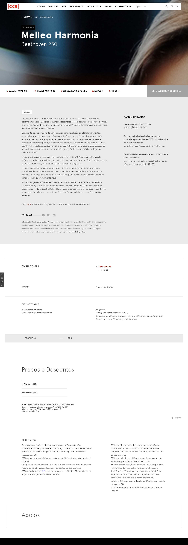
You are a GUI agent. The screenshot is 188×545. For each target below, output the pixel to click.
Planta (176, 418)
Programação (76, 13)
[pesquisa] (166, 13)
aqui (29, 204)
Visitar (108, 13)
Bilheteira (53, 13)
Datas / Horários (18, 91)
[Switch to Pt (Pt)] (171, 13)
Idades (97, 91)
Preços (115, 91)
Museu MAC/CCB (94, 13)
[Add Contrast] (2, 281)
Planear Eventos (123, 13)
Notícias (41, 13)
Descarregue (105, 266)
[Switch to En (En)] (175, 13)
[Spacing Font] (2, 278)
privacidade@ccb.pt (77, 232)
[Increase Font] (2, 274)
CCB (64, 13)
